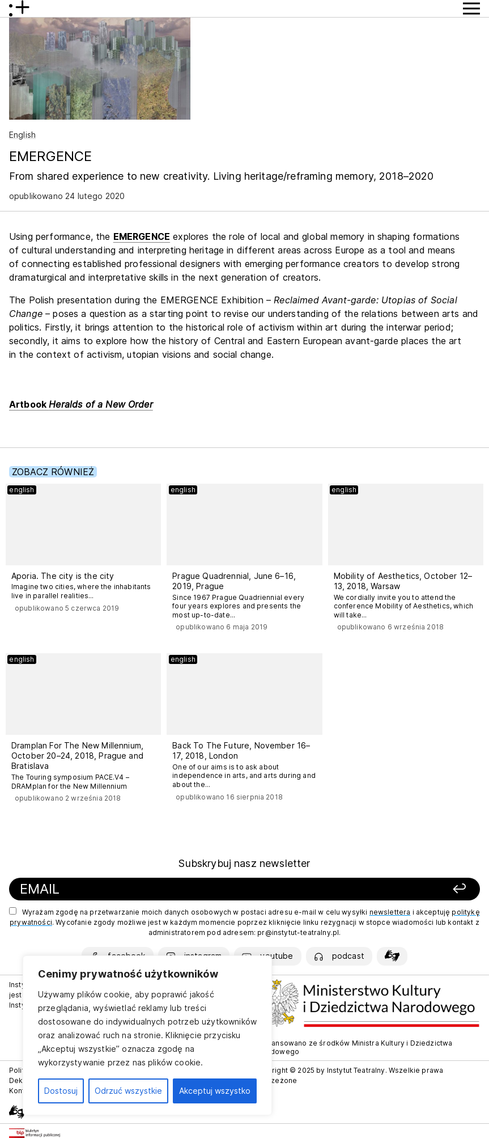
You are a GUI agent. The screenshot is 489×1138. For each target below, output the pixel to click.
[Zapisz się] (384, 889)
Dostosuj (61, 1090)
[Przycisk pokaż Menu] (471, 8)
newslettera (390, 912)
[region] (147, 1035)
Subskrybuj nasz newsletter (244, 863)
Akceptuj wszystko (214, 1090)
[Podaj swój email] (158, 889)
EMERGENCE (141, 236)
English (22, 134)
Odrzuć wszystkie (128, 1090)
